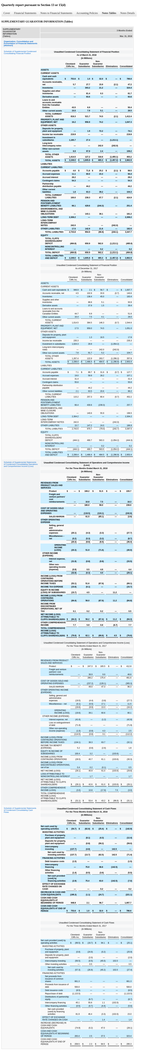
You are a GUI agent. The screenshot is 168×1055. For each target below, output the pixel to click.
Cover (6, 13)
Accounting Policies (87, 13)
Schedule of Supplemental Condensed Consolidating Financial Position (20, 52)
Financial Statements (25, 13)
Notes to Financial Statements (56, 13)
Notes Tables (109, 13)
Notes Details (127, 13)
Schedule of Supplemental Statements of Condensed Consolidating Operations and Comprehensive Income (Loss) (21, 464)
